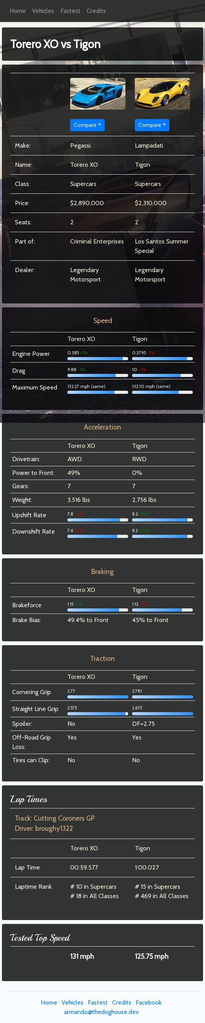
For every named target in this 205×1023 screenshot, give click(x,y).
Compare (85, 124)
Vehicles (43, 10)
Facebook (148, 1002)
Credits (96, 10)
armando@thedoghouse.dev (101, 1012)
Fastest (70, 10)
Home (17, 10)
